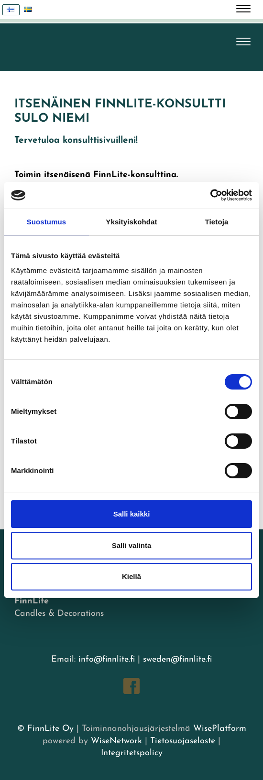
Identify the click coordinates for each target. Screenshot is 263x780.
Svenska (30, 9)
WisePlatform (219, 728)
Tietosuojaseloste (182, 741)
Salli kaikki (131, 514)
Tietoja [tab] (217, 222)
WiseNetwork (116, 741)
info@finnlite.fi (106, 659)
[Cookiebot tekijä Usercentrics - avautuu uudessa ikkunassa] (210, 195)
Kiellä (131, 576)
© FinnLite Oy (45, 728)
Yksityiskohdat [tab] (131, 222)
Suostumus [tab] (46, 222)
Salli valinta (132, 545)
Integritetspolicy (132, 753)
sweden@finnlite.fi (177, 659)
